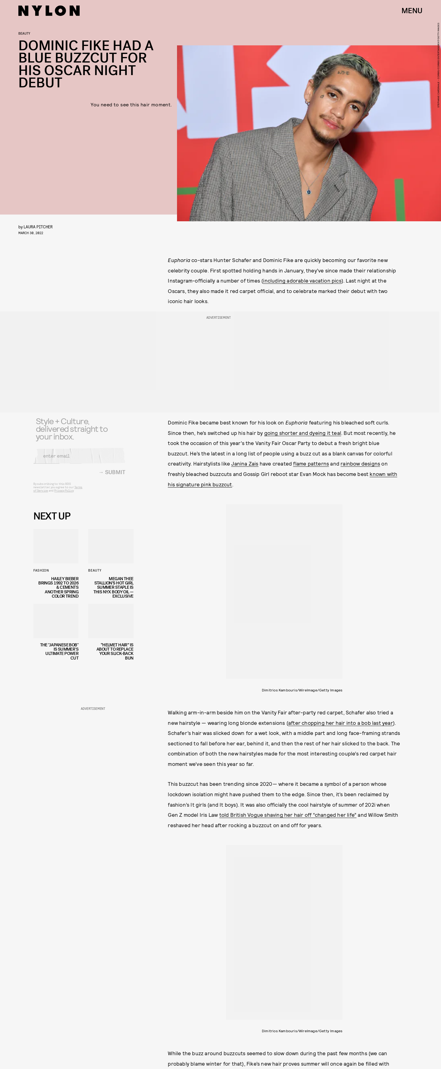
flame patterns (311, 463)
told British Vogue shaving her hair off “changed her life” (288, 815)
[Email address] (79, 460)
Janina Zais (244, 463)
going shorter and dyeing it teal (302, 433)
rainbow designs (360, 463)
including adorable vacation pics (302, 280)
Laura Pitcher (38, 226)
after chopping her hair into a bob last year (340, 723)
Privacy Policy (64, 494)
